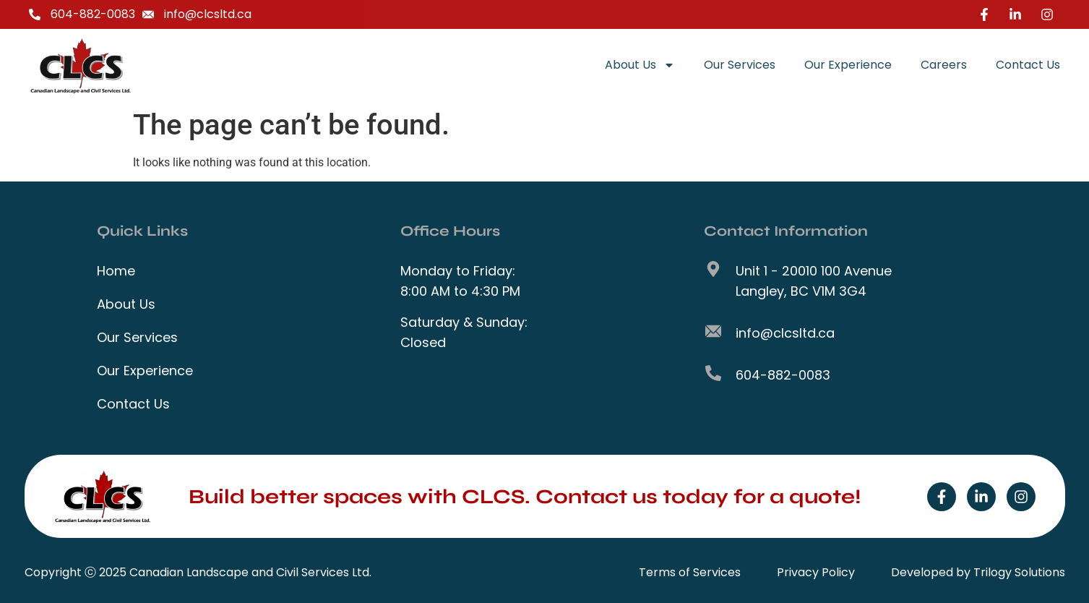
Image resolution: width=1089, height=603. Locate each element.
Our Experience (848, 64)
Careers (944, 64)
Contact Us (1028, 64)
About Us (640, 65)
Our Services (739, 64)
